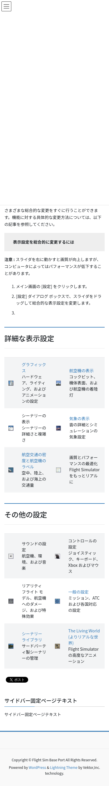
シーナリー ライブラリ (32, 637)
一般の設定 (78, 592)
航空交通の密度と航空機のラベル (34, 461)
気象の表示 (79, 418)
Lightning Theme (64, 767)
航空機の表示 (81, 370)
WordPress (37, 767)
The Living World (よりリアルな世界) (84, 637)
